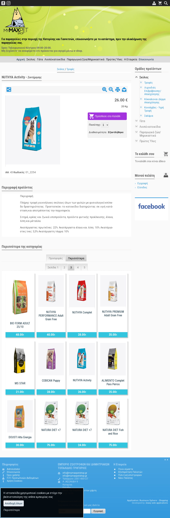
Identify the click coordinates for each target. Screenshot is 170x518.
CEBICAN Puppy (51, 380)
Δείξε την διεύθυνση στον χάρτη (79, 490)
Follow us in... (151, 217)
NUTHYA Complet (82, 312)
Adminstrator (13, 469)
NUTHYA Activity (82, 380)
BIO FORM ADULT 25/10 (20, 325)
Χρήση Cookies (14, 480)
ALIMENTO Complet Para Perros (113, 382)
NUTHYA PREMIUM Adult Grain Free (113, 313)
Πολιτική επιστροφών (130, 475)
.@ (75, 473)
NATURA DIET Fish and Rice (113, 431)
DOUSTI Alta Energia (20, 437)
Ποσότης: (95, 124)
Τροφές (70, 69)
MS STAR (20, 383)
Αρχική (21, 59)
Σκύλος (61, 69)
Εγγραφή (143, 183)
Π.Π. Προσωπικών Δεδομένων (23, 478)
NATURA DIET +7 (51, 430)
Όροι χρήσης (13, 475)
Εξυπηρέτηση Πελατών (130, 472)
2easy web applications (157, 503)
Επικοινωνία (146, 59)
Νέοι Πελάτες (125, 478)
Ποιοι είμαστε (125, 469)
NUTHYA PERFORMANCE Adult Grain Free (51, 315)
